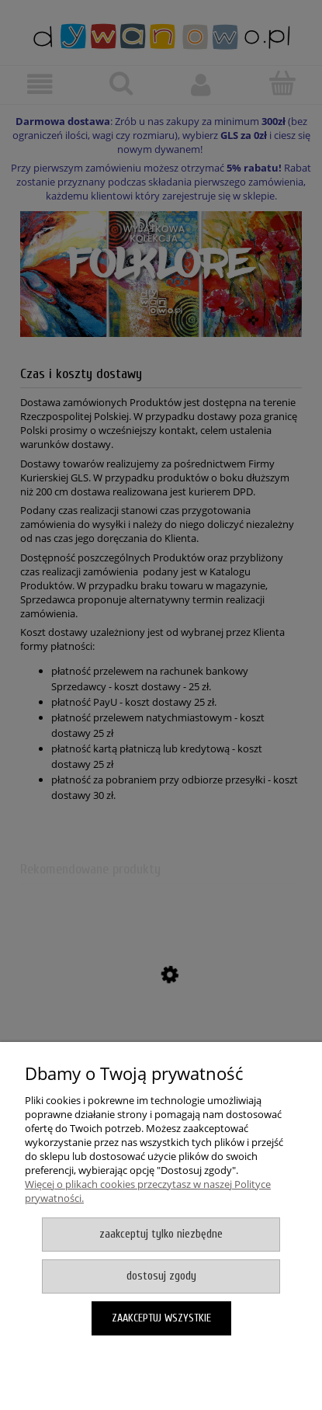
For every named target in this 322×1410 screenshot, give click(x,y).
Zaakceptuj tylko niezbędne (161, 1234)
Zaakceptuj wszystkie (161, 1318)
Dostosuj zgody (161, 1276)
